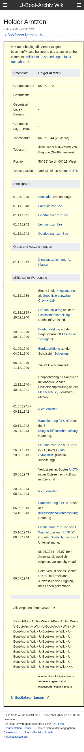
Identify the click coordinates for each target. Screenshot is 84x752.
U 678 (73, 171)
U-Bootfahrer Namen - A (23, 35)
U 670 (67, 420)
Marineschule (47, 392)
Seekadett (45, 197)
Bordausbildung (49, 329)
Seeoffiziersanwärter (57, 295)
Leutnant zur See (50, 224)
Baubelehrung (48, 420)
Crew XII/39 (46, 300)
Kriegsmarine (65, 290)
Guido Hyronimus (62, 537)
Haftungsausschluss (16, 736)
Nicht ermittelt (48, 409)
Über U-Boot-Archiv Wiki (38, 732)
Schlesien (61, 353)
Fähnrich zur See (50, 206)
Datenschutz (11, 732)
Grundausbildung (50, 310)
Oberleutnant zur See (53, 233)
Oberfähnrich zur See (53, 215)
